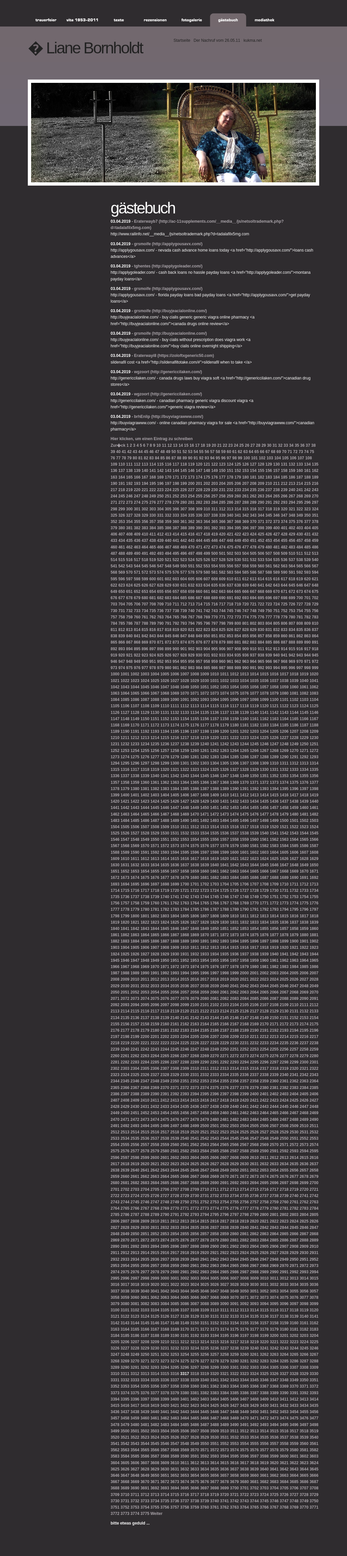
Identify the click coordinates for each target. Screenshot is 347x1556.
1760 (154, 903)
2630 (244, 1164)
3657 (224, 1475)
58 (218, 451)
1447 (174, 807)
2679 (314, 1176)
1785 (194, 909)
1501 (294, 820)
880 (230, 642)
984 (199, 667)
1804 (174, 916)
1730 (274, 890)
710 (168, 604)
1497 (254, 820)
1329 (254, 769)
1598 (214, 852)
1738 (144, 896)
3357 (164, 1386)
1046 (154, 687)
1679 (184, 877)
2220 (134, 1043)
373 (276, 521)
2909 (304, 1246)
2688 (194, 1183)
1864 (144, 935)
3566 (154, 1450)
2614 (294, 1157)
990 (245, 667)
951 (152, 661)
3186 (134, 1335)
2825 (304, 1221)
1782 (164, 909)
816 (152, 629)
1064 (125, 693)
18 (203, 445)
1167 (314, 719)
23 (230, 445)
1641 (224, 865)
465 (152, 547)
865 (114, 642)
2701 (115, 1189)
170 (168, 477)
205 (230, 483)
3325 (264, 1373)
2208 (224, 1036)
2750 (184, 1202)
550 (183, 566)
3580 (294, 1450)
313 (230, 509)
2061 (224, 992)
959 (214, 661)
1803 (164, 916)
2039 (214, 986)
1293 (314, 757)
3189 (164, 1335)
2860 (234, 1234)
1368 (224, 782)
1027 (174, 680)
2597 (125, 1157)
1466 (154, 814)
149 (214, 470)
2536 (144, 1138)
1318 (144, 769)
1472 (214, 814)
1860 (314, 928)
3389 (274, 1393)
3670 (144, 1481)
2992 (294, 1272)
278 (168, 502)
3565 (144, 1450)
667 (253, 591)
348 (292, 515)
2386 (115, 1094)
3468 (224, 1418)
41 (124, 451)
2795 (214, 1214)
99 (240, 458)
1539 (254, 833)
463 (137, 547)
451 (253, 540)
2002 (264, 973)
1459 (294, 807)
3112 (234, 1310)
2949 (284, 1259)
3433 (294, 1405)
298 (114, 509)
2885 (274, 1240)
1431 (224, 801)
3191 (184, 1335)
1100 (274, 699)
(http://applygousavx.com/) (177, 244)
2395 (204, 1094)
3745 (264, 1501)
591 (292, 572)
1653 (134, 871)
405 (315, 528)
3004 (204, 1278)
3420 (164, 1405)
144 (176, 470)
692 (237, 598)
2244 (164, 1049)
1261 (204, 750)
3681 (254, 1481)
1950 (164, 960)
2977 (144, 1272)
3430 (264, 1405)
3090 (224, 1303)
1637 (184, 865)
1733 (304, 890)
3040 (144, 1291)
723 (269, 604)
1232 (125, 744)
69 (278, 451)
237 (269, 490)
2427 (314, 1100)
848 (191, 636)
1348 (234, 776)
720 (245, 604)
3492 (254, 1424)
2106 (254, 1005)
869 (145, 642)
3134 (244, 1316)
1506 (134, 827)
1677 (164, 877)
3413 (304, 1399)
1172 (154, 725)
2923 (234, 1252)
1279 (174, 757)
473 (214, 547)
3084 (164, 1303)
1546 (115, 839)
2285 (154, 1062)
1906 (144, 947)
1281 (194, 757)
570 (129, 572)
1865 (154, 935)
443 (191, 540)
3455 (304, 1412)
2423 (274, 1100)
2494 (144, 1126)
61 (234, 451)
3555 (254, 1443)
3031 (264, 1284)
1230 (314, 737)
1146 (314, 712)
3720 (224, 1494)
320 (284, 509)
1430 (214, 801)
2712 (224, 1189)
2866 (294, 1234)
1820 (125, 922)
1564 (294, 839)
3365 (244, 1386)
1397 (304, 788)
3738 (194, 1501)
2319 (284, 1068)
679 (137, 598)
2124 (224, 1011)
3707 (304, 1488)
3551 (214, 1443)
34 (291, 445)
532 (253, 559)
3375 (134, 1393)
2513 (125, 1132)
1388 (214, 788)
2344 (115, 1081)
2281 (115, 1062)
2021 (244, 979)
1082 (304, 693)
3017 (125, 1284)
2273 (244, 1056)
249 (152, 496)
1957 (234, 960)
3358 (174, 1386)
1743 (194, 896)
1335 (314, 769)
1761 (164, 903)
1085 (125, 699)
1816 (294, 916)
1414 (264, 795)
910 (253, 649)
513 (315, 553)
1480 (294, 814)
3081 (134, 1303)
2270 (214, 1056)
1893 (224, 941)
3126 (164, 1316)
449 (237, 540)
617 (284, 579)
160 (299, 470)
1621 (234, 858)
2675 (274, 1176)
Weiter (156, 1513)
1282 (204, 757)
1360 (144, 782)
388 (183, 528)
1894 (234, 941)
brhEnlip (142, 416)
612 (245, 579)
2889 (314, 1240)
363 (199, 521)
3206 (125, 1342)
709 (160, 604)
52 (184, 451)
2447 (304, 1106)
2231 (244, 1043)
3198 (254, 1335)
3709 (115, 1494)
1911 (194, 947)
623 (121, 585)
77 (118, 458)
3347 (274, 1380)
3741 (224, 1501)
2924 (244, 1252)
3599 (274, 1456)
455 (284, 540)
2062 (234, 992)
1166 (304, 719)
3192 (194, 1335)
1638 (194, 865)
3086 (184, 1303)
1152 (164, 719)
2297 (274, 1062)
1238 (184, 744)
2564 (214, 1144)
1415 (274, 795)
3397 (144, 1399)
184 (276, 477)
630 (176, 585)
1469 (184, 814)
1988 (125, 973)
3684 (284, 1481)
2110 (294, 1005)
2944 (234, 1259)
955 (183, 661)
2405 (304, 1094)
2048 (304, 986)
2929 (294, 1252)
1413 (254, 795)
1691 (304, 877)
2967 (254, 1265)
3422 (184, 1405)
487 (114, 553)
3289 (115, 1367)
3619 (264, 1463)
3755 (154, 1507)
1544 (304, 833)
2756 (244, 1202)
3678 (224, 1481)
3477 (314, 1418)
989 (237, 667)
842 (145, 636)
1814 (274, 916)
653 (145, 591)
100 (246, 458)
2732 (214, 1195)
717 (222, 604)
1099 (264, 699)
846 (176, 636)
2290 (204, 1062)
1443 (134, 807)
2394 (194, 1094)
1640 (214, 865)
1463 (125, 814)
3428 (244, 1405)
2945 (244, 1259)
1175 (184, 725)
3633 (194, 1469)
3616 (234, 1463)
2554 (115, 1144)
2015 (184, 979)
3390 (284, 1393)
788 (145, 623)
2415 (194, 1100)
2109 (284, 1005)
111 (129, 464)
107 (301, 458)
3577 (264, 1450)
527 (214, 559)
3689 (125, 1488)
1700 (184, 884)
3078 (314, 1297)
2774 (214, 1208)
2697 (284, 1183)
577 (183, 572)
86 (168, 458)
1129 (144, 712)
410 (145, 534)
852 (222, 636)
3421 (174, 1405)
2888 (304, 1240)
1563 (284, 839)
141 (152, 470)
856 (253, 636)
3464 (184, 1418)
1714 (115, 890)
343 (253, 515)
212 (284, 483)
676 (114, 598)
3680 (244, 1481)
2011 (144, 979)
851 (214, 636)
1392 (254, 788)
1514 (214, 827)
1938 (254, 954)
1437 (284, 801)
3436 (115, 1412)
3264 (284, 1354)
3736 (174, 1501)
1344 (194, 776)
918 (315, 649)
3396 (134, 1399)
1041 (314, 680)
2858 (214, 1234)
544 (137, 566)
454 (276, 540)
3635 (214, 1469)
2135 (125, 1017)
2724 (134, 1195)
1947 (134, 960)
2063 (244, 992)
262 (253, 496)
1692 (314, 877)
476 (237, 547)
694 (253, 598)
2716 (264, 1189)
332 (168, 515)
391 (207, 528)
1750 (264, 896)
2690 (214, 1183)
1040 (304, 680)
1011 (224, 674)
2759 (274, 1202)
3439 (144, 1412)
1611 (134, 858)
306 (176, 509)
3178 (264, 1329)
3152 (214, 1323)
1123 (294, 706)
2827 (115, 1227)
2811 (164, 1221)
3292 (144, 1367)
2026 (294, 979)
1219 (204, 737)
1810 (234, 916)
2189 (244, 1030)
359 (168, 521)
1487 (154, 820)
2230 (234, 1043)
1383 (164, 788)
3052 (264, 1291)
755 (307, 610)
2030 (125, 986)
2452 (144, 1113)
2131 (294, 1011)
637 (230, 585)
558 (245, 566)
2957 (154, 1265)
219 (129, 490)
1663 (234, 871)
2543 (214, 1138)
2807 (125, 1221)
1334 (304, 769)
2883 (254, 1240)
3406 (234, 1399)
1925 (125, 954)
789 (152, 623)
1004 (154, 674)
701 (307, 598)
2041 (234, 986)
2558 (154, 1144)
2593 (294, 1151)
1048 (174, 687)
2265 (164, 1056)
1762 (174, 903)
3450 (254, 1412)
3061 (144, 1297)
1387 (204, 788)
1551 (164, 839)
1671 (314, 871)
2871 (134, 1240)
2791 (174, 1214)
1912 (204, 947)
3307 (294, 1367)
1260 (194, 750)
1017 (284, 674)
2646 (194, 1170)
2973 (314, 1265)
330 (152, 515)
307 (183, 509)
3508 (204, 1431)
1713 (314, 884)
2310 (194, 1068)
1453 (234, 807)
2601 (164, 1157)
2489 (304, 1119)
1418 (304, 795)
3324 (254, 1373)
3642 (284, 1469)
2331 (194, 1074)
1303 (204, 763)
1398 (314, 788)
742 (207, 610)
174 (199, 477)
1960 (264, 960)
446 (214, 540)
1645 (264, 865)
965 (261, 661)
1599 (224, 852)
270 (315, 496)
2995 (115, 1278)
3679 (234, 1481)
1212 (134, 737)
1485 (134, 820)
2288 (184, 1062)
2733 (224, 1195)
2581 (174, 1151)
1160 (244, 719)
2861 (244, 1234)
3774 (134, 1513)
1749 (254, 896)
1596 (194, 852)
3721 (234, 1494)
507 (269, 553)
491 (145, 553)
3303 (254, 1367)
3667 (115, 1481)
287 (237, 502)
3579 (284, 1450)
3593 (214, 1456)
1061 (304, 687)
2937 (164, 1259)
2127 (254, 1011)
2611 (264, 1157)
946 (114, 661)
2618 (125, 1164)
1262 (214, 750)
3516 (284, 1431)
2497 (174, 1126)
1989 (134, 973)
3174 (224, 1329)
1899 (284, 941)
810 (315, 623)
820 (183, 629)
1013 (244, 674)
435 (129, 540)
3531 (224, 1437)
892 (114, 649)
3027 (224, 1284)
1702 (204, 884)
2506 (264, 1126)
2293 (234, 1062)
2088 (284, 998)
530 (237, 559)
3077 (304, 1297)
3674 (184, 1481)
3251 (154, 1354)
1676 (154, 877)
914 (284, 649)
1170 (134, 725)
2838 (224, 1227)
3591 (194, 1456)
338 (214, 515)
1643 (244, 865)
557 (237, 566)
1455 (254, 807)
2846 (304, 1227)
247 (137, 496)
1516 (234, 827)
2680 (115, 1183)
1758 (134, 903)
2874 (164, 1240)
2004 (284, 973)
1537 (234, 833)
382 (137, 528)
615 (269, 579)
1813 (264, 916)
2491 (115, 1126)
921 (129, 655)
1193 (154, 731)
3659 (244, 1475)
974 (121, 667)
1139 (244, 712)
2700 (314, 1183)
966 (269, 661)
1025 (154, 680)
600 (152, 579)
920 (121, 655)
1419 (314, 795)
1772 (274, 903)
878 (214, 642)
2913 (134, 1252)
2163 (194, 1024)
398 (261, 528)
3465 (194, 1418)
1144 (294, 712)
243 (315, 490)
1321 (174, 769)
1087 (144, 699)
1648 (294, 865)
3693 (164, 1488)
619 (299, 579)
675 (315, 591)
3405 (224, 1399)
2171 (274, 1024)
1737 (134, 896)
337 (207, 515)
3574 (234, 1450)
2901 (224, 1246)
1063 (115, 693)
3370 (294, 1386)
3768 (284, 1507)
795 (199, 623)
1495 (234, 820)
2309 (184, 1068)
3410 (274, 1399)
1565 (304, 839)
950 (145, 661)
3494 (274, 1424)
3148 (174, 1323)
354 (129, 521)
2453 (154, 1113)
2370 (164, 1087)
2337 (254, 1074)
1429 (204, 801)
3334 (144, 1380)
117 (176, 464)
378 (315, 521)
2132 (304, 1011)
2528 (274, 1132)
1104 (314, 699)
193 (137, 483)
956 (191, 661)
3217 (234, 1342)
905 (214, 649)
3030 (254, 1284)
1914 (224, 947)
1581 (254, 845)
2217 (314, 1036)
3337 (174, 1380)
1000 (115, 674)
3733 (144, 1501)
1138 (234, 712)
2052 (134, 992)
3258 (224, 1354)
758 (121, 617)
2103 (224, 1005)
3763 (234, 1507)
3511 (234, 1431)
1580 (244, 845)
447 (222, 540)
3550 (204, 1443)
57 (212, 451)
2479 (204, 1119)
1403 (154, 795)
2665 (174, 1176)
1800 (134, 916)
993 (269, 667)
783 (315, 617)
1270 (294, 750)
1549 (144, 839)
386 (168, 528)
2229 (224, 1043)
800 (237, 623)
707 (145, 604)
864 (315, 636)
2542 (204, 1138)
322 (299, 509)
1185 (284, 725)
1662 (224, 871)
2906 (274, 1246)
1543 (294, 833)
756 (315, 610)
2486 (274, 1119)
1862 (125, 935)
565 (299, 566)
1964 (304, 960)
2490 (314, 1119)
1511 (184, 827)
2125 (234, 1011)
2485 (264, 1119)
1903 (115, 947)
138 (129, 470)
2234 (274, 1043)
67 (268, 451)
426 (269, 534)
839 (121, 636)
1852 (234, 928)
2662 (144, 1176)
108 (308, 458)
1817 (304, 916)
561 (269, 566)
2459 (214, 1113)
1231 (115, 744)
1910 (184, 947)
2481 (224, 1119)
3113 (244, 1310)
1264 (234, 750)
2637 (314, 1164)
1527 (134, 833)
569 (121, 572)
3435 (314, 1405)
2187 (224, 1030)
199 (183, 483)
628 (160, 585)
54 (196, 451)
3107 (184, 1310)
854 (237, 636)
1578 (224, 845)
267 (292, 496)
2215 (294, 1036)
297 (315, 502)
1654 (144, 871)
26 (247, 445)
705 (129, 604)
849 (199, 636)
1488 (164, 820)
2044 (264, 986)
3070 (234, 1297)
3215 (214, 1342)
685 (183, 598)
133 (299, 464)
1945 (115, 960)
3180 (284, 1329)
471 (199, 547)
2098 (174, 1005)
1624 (264, 858)
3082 (144, 1303)
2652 (254, 1170)
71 (290, 451)
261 (245, 496)
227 (191, 490)
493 (160, 553)
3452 (274, 1412)
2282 (125, 1062)
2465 (274, 1113)
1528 (144, 833)
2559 (164, 1144)
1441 (115, 807)
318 (269, 509)
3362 (214, 1386)
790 (160, 623)
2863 (264, 1234)
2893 (144, 1246)
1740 (164, 896)
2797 (234, 1214)
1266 (254, 750)
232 (230, 490)
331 (160, 515)
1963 (294, 960)
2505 (254, 1126)
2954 (125, 1265)
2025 (284, 979)
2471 (125, 1119)
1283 (214, 757)
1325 (214, 769)
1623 (254, 858)
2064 (254, 992)
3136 (264, 1316)
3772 (115, 1513)
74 (306, 451)
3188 (154, 1335)
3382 (204, 1393)
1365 (194, 782)
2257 (294, 1049)
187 (299, 477)
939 (269, 655)
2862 (254, 1234)
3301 (234, 1367)
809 (307, 623)
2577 (134, 1151)
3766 (264, 1507)
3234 (194, 1348)
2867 (304, 1234)
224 (168, 490)
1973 (184, 966)
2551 (294, 1138)
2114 (125, 1011)
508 (276, 553)
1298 (154, 763)
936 (245, 655)
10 (158, 445)
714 (199, 604)
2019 (224, 979)
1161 (254, 719)
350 (307, 515)
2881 (234, 1240)
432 (315, 534)
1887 (164, 941)
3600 (284, 1456)
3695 (184, 1488)
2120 (184, 1011)
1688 (274, 877)
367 (230, 521)
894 (129, 649)
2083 (234, 998)
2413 (174, 1100)
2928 (284, 1252)
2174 (304, 1024)
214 (299, 483)
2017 (204, 979)
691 (230, 598)
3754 (144, 1507)
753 (292, 610)
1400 (125, 795)
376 (299, 521)
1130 (154, 712)
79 (129, 458)
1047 (164, 687)
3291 (134, 1367)
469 (183, 547)
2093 (125, 1005)
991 (253, 667)
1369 (234, 782)
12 (170, 445)
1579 (234, 845)
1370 (244, 782)
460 (114, 547)
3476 (304, 1418)
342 (245, 515)
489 (129, 553)
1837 (294, 922)
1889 (184, 941)
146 (191, 470)
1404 (164, 795)
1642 (234, 865)
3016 (115, 1284)
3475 (294, 1418)
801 (245, 623)
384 (152, 528)
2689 (204, 1183)
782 (307, 617)
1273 (115, 757)
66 (262, 451)
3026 (214, 1284)
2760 (284, 1202)
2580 (164, 1151)
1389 (224, 788)
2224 (174, 1043)
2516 (154, 1132)
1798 (115, 916)
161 (307, 470)
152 (237, 470)
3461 (154, 1418)
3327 (284, 1373)
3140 (304, 1316)
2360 (274, 1081)
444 (199, 540)
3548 (184, 1443)
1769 (244, 903)
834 (292, 629)
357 (152, 521)
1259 (184, 750)
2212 (264, 1036)
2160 (164, 1024)
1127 (125, 712)
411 (152, 534)
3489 (224, 1424)
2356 (234, 1081)
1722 (194, 890)
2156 (125, 1024)
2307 (164, 1068)
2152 (294, 1017)
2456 (184, 1113)
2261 (125, 1056)
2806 (115, 1221)
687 (199, 598)
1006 (174, 674)
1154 (184, 719)
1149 (134, 719)
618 (292, 579)
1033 (234, 680)
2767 (144, 1208)
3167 (154, 1329)
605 (191, 579)
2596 (115, 1157)
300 (129, 509)
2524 (234, 1132)
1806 (194, 916)
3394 (115, 1399)
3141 (314, 1316)
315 (245, 509)
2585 (214, 1151)
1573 (174, 845)
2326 (144, 1074)
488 (121, 553)
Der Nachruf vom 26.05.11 (217, 40)
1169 (125, 725)
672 (292, 591)
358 (160, 521)
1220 (214, 737)
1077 (254, 693)
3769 (294, 1507)
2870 (125, 1240)
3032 (274, 1284)
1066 (144, 693)
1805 (184, 916)
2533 (115, 1138)
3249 (134, 1354)
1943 (304, 954)
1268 (274, 750)
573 (152, 572)
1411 (234, 795)
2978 (154, 1272)
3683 (274, 1481)
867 (129, 642)
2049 (314, 986)
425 (261, 534)
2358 (254, 1081)
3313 (144, 1373)
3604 (115, 1463)
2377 (234, 1087)
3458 (125, 1418)
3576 (254, 1450)
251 (168, 496)
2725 (144, 1195)
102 (262, 458)
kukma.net (252, 40)
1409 (214, 795)
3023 (184, 1284)
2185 (204, 1030)
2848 (115, 1234)
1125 (314, 706)
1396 (294, 788)
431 (307, 534)
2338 (264, 1074)
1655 (154, 871)
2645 (184, 1170)
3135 (254, 1316)
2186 (214, 1030)
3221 (274, 1342)
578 (191, 572)
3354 (134, 1386)
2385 (314, 1087)
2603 (184, 1157)
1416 (284, 795)
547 (160, 566)
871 (160, 642)
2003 (274, 973)
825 (222, 629)
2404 (294, 1094)
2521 (204, 1132)
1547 (125, 839)
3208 (144, 1342)
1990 (144, 973)
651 (129, 591)
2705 (154, 1189)
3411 (284, 1399)
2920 (204, 1252)
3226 (115, 1348)
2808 (134, 1221)
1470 (194, 814)
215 (307, 483)
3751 (115, 1507)
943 (299, 655)
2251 (234, 1049)
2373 (194, 1087)
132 (292, 464)
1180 (234, 725)
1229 (304, 737)
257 (214, 496)
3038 (125, 1291)
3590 (184, 1456)
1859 (304, 928)
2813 (184, 1221)
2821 (264, 1221)
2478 (194, 1119)
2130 (284, 1011)
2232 (254, 1043)
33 (285, 445)
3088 (204, 1303)
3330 (314, 1373)
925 (160, 655)
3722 (244, 1494)
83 (151, 458)
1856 (274, 928)
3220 (264, 1342)
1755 (314, 896)
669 (269, 591)
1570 (144, 845)
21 (219, 445)
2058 (194, 992)
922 (137, 655)
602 (168, 579)
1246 (264, 744)
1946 (125, 960)
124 (230, 464)
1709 (274, 884)
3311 (125, 1373)
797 (214, 623)
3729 (314, 1494)
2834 (184, 1227)
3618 (254, 1463)
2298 (284, 1062)
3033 (284, 1284)
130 (276, 464)
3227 (125, 1348)
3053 (274, 1291)
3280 (234, 1361)
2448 (314, 1106)
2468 (304, 1113)
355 (137, 521)
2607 (224, 1157)
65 (256, 451)
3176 (244, 1329)
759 (129, 617)
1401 (134, 795)
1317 (134, 769)
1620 (224, 858)
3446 (214, 1412)
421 (230, 534)
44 (140, 451)
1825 (174, 922)
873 (176, 642)
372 (269, 521)
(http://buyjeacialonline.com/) (179, 311)
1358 (125, 782)
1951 (174, 960)
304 (160, 509)
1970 (154, 966)
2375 (214, 1087)
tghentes (142, 266)
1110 (164, 706)
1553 (184, 839)
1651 (115, 871)
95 (218, 458)
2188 (234, 1030)
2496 (164, 1126)
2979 (164, 1272)
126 (245, 464)
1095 (224, 699)
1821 (134, 922)
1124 (304, 706)
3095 (274, 1303)
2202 (164, 1036)
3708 (314, 1488)
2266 (174, 1056)
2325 (134, 1074)
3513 (254, 1431)
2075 (154, 998)
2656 (294, 1170)
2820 (254, 1221)
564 (292, 566)
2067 (284, 992)
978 (152, 667)
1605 (284, 852)
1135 (204, 712)
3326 (274, 1373)
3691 (144, 1488)
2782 (294, 1208)
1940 (274, 954)
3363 (224, 1386)
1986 (314, 966)
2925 (254, 1252)
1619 (214, 858)
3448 (234, 1412)
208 (253, 483)
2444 (274, 1106)
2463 (254, 1113)
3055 (294, 1291)
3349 (294, 1380)
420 (222, 534)
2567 (244, 1144)
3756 (164, 1507)
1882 (115, 941)
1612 (144, 858)
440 (168, 540)
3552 (224, 1443)
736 (160, 610)
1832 (244, 922)
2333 (214, 1074)
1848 (194, 928)
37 (308, 445)
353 (121, 521)
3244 (294, 1348)
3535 (264, 1437)
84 (157, 458)
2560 (174, 1144)
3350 (304, 1380)
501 (222, 553)
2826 (314, 1221)
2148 (254, 1017)
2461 (234, 1113)
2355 (224, 1081)
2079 (194, 998)
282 (199, 502)
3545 (154, 1443)
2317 (264, 1068)
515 (121, 559)
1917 (254, 947)
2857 (204, 1234)
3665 (304, 1475)
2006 (304, 973)
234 (245, 490)
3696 (194, 1488)
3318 (194, 1373)
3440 (154, 1412)
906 (222, 649)
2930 (304, 1252)
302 (145, 509)
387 (176, 528)
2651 (244, 1170)
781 (299, 617)
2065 (264, 992)
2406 (314, 1094)
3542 (125, 1443)
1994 (184, 973)
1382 (154, 788)
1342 (174, 776)
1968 (134, 966)
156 (269, 470)
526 (207, 559)
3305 (274, 1367)
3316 (174, 1373)
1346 (214, 776)
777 (269, 617)
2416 (204, 1100)
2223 (164, 1043)
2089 (294, 998)
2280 (314, 1056)
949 (137, 661)
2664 (164, 1176)
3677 (214, 1481)
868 (137, 642)
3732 (134, 1501)
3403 (204, 1399)
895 (137, 649)
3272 (154, 1361)
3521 (125, 1437)
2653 (264, 1170)
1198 (204, 731)
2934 (134, 1259)
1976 (214, 966)
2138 (154, 1017)
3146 (154, 1323)
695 (261, 598)
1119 (254, 706)
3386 (244, 1393)
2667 (194, 1176)
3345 (254, 1380)
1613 (154, 858)
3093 (254, 1303)
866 (121, 642)
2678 (304, 1176)
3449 (244, 1412)
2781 (284, 1208)
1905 (134, 947)
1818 (314, 916)
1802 (154, 916)
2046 (284, 986)
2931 (314, 1252)
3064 (174, 1297)
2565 (224, 1144)
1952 (184, 960)
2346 (134, 1081)
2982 (194, 1272)
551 (191, 566)
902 (191, 649)
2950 (294, 1259)
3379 (174, 1393)
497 (191, 553)
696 (269, 598)
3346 (264, 1380)
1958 (244, 960)
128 (261, 464)
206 (237, 483)
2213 (274, 1036)
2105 (244, 1005)
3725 (274, 1494)
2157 (134, 1024)
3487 (204, 1424)
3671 (154, 1481)
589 (276, 572)
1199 (214, 731)
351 (315, 515)
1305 (224, 763)
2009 (125, 979)
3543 (134, 1443)
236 (261, 490)
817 (160, 629)
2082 (224, 998)
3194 (214, 1335)
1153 (174, 719)
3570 (194, 1450)
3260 (244, 1354)
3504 (164, 1431)
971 (307, 661)
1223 (244, 737)
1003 (144, 674)
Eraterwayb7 (146, 221)
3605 (125, 1463)
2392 (174, 1094)
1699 (174, 884)
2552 (304, 1138)
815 (145, 629)
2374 (204, 1087)
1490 (184, 820)
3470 (244, 1418)
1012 (234, 674)
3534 (254, 1437)
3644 (304, 1469)
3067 (204, 1297)
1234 (144, 744)
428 (284, 534)
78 (124, 458)
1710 (284, 884)
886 (276, 642)
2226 (194, 1043)
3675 (194, 1481)
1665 (254, 871)
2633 (274, 1164)
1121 (274, 706)
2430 (134, 1106)
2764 (115, 1208)
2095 (144, 1005)
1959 (254, 960)
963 (245, 661)
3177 (254, 1329)
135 (315, 464)
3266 (304, 1354)
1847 (184, 928)
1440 (314, 801)
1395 (284, 788)
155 (261, 470)
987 (222, 667)
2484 (254, 1119)
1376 (304, 782)
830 (261, 629)
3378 (164, 1393)
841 (137, 636)
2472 (134, 1119)
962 (237, 661)
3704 (274, 1488)
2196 (314, 1030)
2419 (234, 1100)
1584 (284, 845)
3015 (314, 1278)
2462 (244, 1113)
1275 (134, 757)
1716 (134, 890)
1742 (184, 896)
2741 (304, 1195)
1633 (144, 865)
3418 (144, 1405)
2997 (134, 1278)
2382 (284, 1087)
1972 (174, 966)
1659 (194, 871)
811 (114, 629)
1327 (234, 769)
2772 (194, 1208)
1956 (224, 960)
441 (176, 540)
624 (129, 585)
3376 (144, 1393)
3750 (314, 1501)
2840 (244, 1227)
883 (253, 642)
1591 (144, 852)
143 (168, 470)
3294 (164, 1367)
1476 (254, 814)
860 (284, 636)
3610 (174, 1463)
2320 (294, 1068)
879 (222, 642)
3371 (304, 1386)
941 (284, 655)
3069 (224, 1297)
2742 (314, 1195)
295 (299, 502)
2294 (244, 1062)
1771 (264, 903)
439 (160, 540)
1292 (304, 757)
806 (284, 623)
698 (284, 598)
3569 (184, 1450)
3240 (254, 1348)
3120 (314, 1310)
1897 (264, 941)
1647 (284, 865)
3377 (154, 1393)
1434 (254, 801)
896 (145, 649)
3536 (274, 1437)
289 (253, 502)
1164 (284, 719)
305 (168, 509)
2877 (194, 1240)
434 (121, 540)
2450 (125, 1113)
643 (276, 585)
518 (145, 559)
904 (207, 649)
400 (276, 528)
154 (253, 470)
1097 (244, 699)
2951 (304, 1259)
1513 (204, 827)
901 (183, 649)
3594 (224, 1456)
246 (129, 496)
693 (245, 598)
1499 (274, 820)
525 (199, 559)
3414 (314, 1399)
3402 (194, 1399)
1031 (214, 680)
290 (261, 502)
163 (114, 477)
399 (269, 528)
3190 (174, 1335)
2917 (174, 1252)
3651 (164, 1475)
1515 (224, 827)
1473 (224, 814)
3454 (294, 1412)
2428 (115, 1106)
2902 (234, 1246)
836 (307, 629)
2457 (194, 1113)
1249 (294, 744)
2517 (164, 1132)
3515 (274, 1431)
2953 (115, 1265)
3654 (194, 1475)
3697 (204, 1488)
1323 (194, 769)
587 (261, 572)
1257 (164, 750)
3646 (115, 1475)
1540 (264, 833)
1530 (164, 833)
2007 (314, 973)
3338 (184, 1380)
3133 (234, 1316)
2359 (264, 1081)
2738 (274, 1195)
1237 (174, 744)
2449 (115, 1113)
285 (222, 502)
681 (152, 598)
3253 (174, 1354)
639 (245, 585)
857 (261, 636)
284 (214, 502)
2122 (204, 1011)
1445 (154, 807)
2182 (174, 1030)
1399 (115, 795)
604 (183, 579)
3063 (164, 1297)
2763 (314, 1202)
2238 (314, 1043)
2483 (244, 1119)
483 (292, 547)
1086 (134, 699)
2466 (284, 1113)
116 (168, 464)
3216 (224, 1342)
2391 (164, 1094)
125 (237, 464)
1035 (254, 680)
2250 (224, 1049)
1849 (204, 928)
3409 (264, 1399)
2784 (314, 1208)
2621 (154, 1164)
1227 (284, 737)
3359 (184, 1386)
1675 (144, 877)
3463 (174, 1418)
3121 (115, 1316)
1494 (224, 820)
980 (168, 667)
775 (253, 617)
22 (225, 445)
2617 (115, 1164)
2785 (115, 1214)
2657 (304, 1170)
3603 (314, 1456)
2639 (125, 1170)
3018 (134, 1284)
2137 (144, 1017)
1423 (144, 801)
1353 (284, 776)
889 (299, 642)
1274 (125, 757)
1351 (264, 776)
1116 (224, 706)
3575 (244, 1450)
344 (261, 515)
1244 (244, 744)
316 (253, 509)
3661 (264, 1475)
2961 (194, 1265)
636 (222, 585)
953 (168, 661)
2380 (264, 1087)
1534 (204, 833)
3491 (244, 1424)
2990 (274, 1272)
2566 (234, 1144)
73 (301, 451)
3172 (204, 1329)
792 (176, 623)
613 (253, 579)
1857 (284, 928)
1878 (284, 935)
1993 (174, 973)
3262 (264, 1354)
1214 (154, 737)
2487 (284, 1119)
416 (191, 534)
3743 (244, 1501)
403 (299, 528)
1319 (154, 769)
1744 (204, 896)
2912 (125, 1252)
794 (191, 623)
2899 (204, 1246)
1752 (284, 896)
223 (160, 490)
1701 (194, 884)
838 (114, 636)
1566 (314, 839)
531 (245, 559)
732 (129, 610)
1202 (244, 731)
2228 (214, 1043)
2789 (154, 1214)
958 (207, 661)
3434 (304, 1405)
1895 (244, 941)
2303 (125, 1068)
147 (199, 470)
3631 (174, 1469)
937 (253, 655)
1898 (274, 941)
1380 (134, 788)
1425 (164, 801)
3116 (274, 1310)
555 (222, 566)
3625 (115, 1469)
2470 (115, 1119)
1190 (125, 731)
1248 (284, 744)
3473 (274, 1418)
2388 (134, 1094)
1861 (115, 935)
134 (307, 464)
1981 (264, 966)
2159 (154, 1024)
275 (145, 502)
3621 (284, 1463)
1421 (125, 801)
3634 (204, 1469)
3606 (134, 1463)
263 (261, 496)
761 (145, 617)
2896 (174, 1246)
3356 (154, 1386)
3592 (204, 1456)
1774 (294, 903)
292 (276, 502)
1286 (244, 757)
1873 (234, 935)
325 (114, 515)
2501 (214, 1126)
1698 (164, 884)
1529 (154, 833)
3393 (314, 1393)
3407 (244, 1399)
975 (129, 667)
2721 (314, 1189)
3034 (294, 1284)
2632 (264, 1164)
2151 (284, 1017)
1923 (314, 947)
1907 (154, 947)
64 (251, 451)
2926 (264, 1252)
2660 (125, 1176)
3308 (304, 1367)
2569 (264, 1144)
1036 (264, 680)
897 (152, 649)
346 (276, 515)
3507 (194, 1431)
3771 (314, 1507)
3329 (304, 1373)
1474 (234, 814)
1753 (294, 896)
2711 (214, 1189)
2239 (115, 1049)
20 (214, 445)
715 (207, 604)
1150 (144, 719)
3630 (164, 1469)
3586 (144, 1456)
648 (315, 585)
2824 (294, 1221)
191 (121, 483)
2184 (194, 1030)
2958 (164, 1265)
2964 (224, 1265)
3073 (264, 1297)
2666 (184, 1176)
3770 (304, 1507)
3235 (204, 1348)
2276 (274, 1056)
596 (121, 579)
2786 (125, 1214)
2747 (154, 1202)
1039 (294, 680)
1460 (304, 807)
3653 (184, 1475)
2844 (284, 1227)
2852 (154, 1234)
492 (152, 553)
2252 (244, 1049)
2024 (274, 979)
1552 (174, 839)
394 (230, 528)
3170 (184, 1329)
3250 (144, 1354)
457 (299, 540)
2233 (264, 1043)
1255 (144, 750)
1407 (194, 795)
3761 (214, 1507)
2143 (204, 1017)
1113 (194, 706)
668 (261, 591)
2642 (154, 1170)
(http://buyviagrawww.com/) (177, 416)
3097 (294, 1303)
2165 (214, 1024)
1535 (214, 833)
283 (207, 502)
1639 (204, 865)
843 (152, 636)
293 (284, 502)
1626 (284, 858)
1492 (204, 820)
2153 (304, 1017)
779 (284, 617)
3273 (164, 1361)
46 (151, 451)
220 (137, 490)
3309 (314, 1367)
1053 (224, 687)
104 (277, 458)
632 (191, 585)
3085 (174, 1303)
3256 (204, 1354)
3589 (174, 1456)
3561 (314, 1443)
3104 (154, 1310)
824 (214, 629)
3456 (314, 1412)
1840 (115, 928)
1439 (304, 801)
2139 (164, 1017)
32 (280, 445)
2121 (194, 1011)
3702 (254, 1488)
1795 (294, 909)
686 (191, 598)
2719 (294, 1189)
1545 (314, 833)
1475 (244, 814)
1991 (154, 973)
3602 (304, 1456)
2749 (174, 1202)
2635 (294, 1164)
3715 (174, 1494)
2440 (234, 1106)
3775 (144, 1513)
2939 (184, 1259)
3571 (204, 1450)
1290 (284, 757)
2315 (244, 1068)
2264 (154, 1056)
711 (176, 604)
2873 (154, 1240)
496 (183, 553)
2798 (244, 1214)
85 (162, 458)
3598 (264, 1456)
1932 (194, 954)
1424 (154, 801)
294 (292, 502)
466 (160, 547)
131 (284, 464)
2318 (274, 1068)
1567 (115, 845)
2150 (274, 1017)
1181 (244, 725)
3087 (194, 1303)
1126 (115, 712)
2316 (254, 1068)
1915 (234, 947)
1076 (244, 693)
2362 (294, 1081)
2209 (234, 1036)
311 (214, 509)
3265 (294, 1354)
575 (168, 572)
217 (114, 490)
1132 (174, 712)
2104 (234, 1005)
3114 (254, 1310)
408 (129, 534)
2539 (174, 1138)
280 (183, 502)
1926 (134, 954)
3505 (174, 1431)
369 (245, 521)
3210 (164, 1342)
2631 (254, 1164)
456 (292, 540)
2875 (174, 1240)
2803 (294, 1214)
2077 (174, 998)
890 (307, 642)
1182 (254, 725)
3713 (154, 1494)
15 (186, 445)
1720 (174, 890)
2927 (274, 1252)
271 (114, 502)
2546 (244, 1138)
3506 (184, 1431)
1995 (194, 973)
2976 (134, 1272)
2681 (125, 1183)
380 (121, 528)
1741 (174, 896)
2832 (164, 1227)
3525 (164, 1437)
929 (191, 655)
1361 (154, 782)
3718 (204, 1494)
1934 (214, 954)
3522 (134, 1437)
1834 (264, 922)
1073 (214, 693)
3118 (294, 1310)
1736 (125, 896)
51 (179, 451)
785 (121, 623)
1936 (234, 954)
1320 (164, 769)
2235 (284, 1043)
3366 (254, 1386)
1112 (184, 706)
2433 (164, 1106)
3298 (204, 1367)
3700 (234, 1488)
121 (207, 464)
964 (253, 661)
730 (114, 610)
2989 (264, 1272)
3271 (144, 1361)
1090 (174, 699)
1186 (294, 725)
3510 (224, 1431)
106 (293, 458)
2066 (274, 992)
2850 (134, 1234)
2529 (284, 1132)
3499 (115, 1431)
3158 (274, 1323)
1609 (115, 858)
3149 (184, 1323)
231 (222, 490)
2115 (134, 1011)
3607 (144, 1463)
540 (315, 559)
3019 (144, 1284)
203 (214, 483)
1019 (304, 674)
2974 (115, 1272)
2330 (184, 1074)
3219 (254, 1342)
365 (214, 521)
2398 (234, 1094)
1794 (284, 909)
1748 (244, 896)
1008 (194, 674)
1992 (164, 973)
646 (299, 585)
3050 (244, 1291)
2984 (214, 1272)
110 (121, 464)
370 (253, 521)
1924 (115, 954)
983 (191, 667)
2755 (234, 1202)
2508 (284, 1126)
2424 (284, 1100)
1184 (274, 725)
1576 (204, 845)
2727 (164, 1195)
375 (292, 521)
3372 (314, 1386)
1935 (224, 954)
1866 (164, 935)
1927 (144, 954)
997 (299, 667)
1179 (224, 725)
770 (214, 617)
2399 (244, 1094)
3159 (284, 1323)
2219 (125, 1043)
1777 (115, 909)
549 (176, 566)
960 (222, 661)
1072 (204, 693)
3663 (284, 1475)
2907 (284, 1246)
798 (222, 623)
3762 (224, 1507)
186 (292, 477)
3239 (244, 1348)
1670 (304, 871)
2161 (174, 1024)
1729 (264, 890)
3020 (154, 1284)
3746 (274, 1501)
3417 (134, 1405)
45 (146, 451)
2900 (214, 1246)
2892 (134, 1246)
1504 (115, 827)
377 (307, 521)
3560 (304, 1443)
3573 (224, 1450)
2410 (144, 1100)
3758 (184, 1507)
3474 (284, 1418)
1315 (115, 769)
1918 (264, 947)
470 (191, 547)
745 (230, 610)
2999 (154, 1278)
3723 (254, 1494)
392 (214, 528)
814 (137, 629)
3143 (125, 1323)
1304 (214, 763)
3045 (194, 1291)
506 (261, 553)
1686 (254, 877)
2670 (224, 1176)
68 (273, 451)
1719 (164, 890)
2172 (284, 1024)
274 (137, 502)
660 (199, 591)
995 (284, 667)
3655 (204, 1475)
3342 (224, 1380)
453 (269, 540)
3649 (144, 1475)
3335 (154, 1380)
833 (284, 629)
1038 (284, 680)
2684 (154, 1183)
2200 (144, 1036)
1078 (264, 693)
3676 (204, 1481)
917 (307, 649)
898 (160, 649)
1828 (204, 922)
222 (152, 490)
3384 (224, 1393)
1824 (164, 922)
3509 (214, 1431)
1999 (234, 973)
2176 (115, 1030)
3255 (194, 1354)
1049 (184, 687)
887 (284, 642)
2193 (284, 1030)
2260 (115, 1056)
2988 (254, 1272)
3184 (115, 1335)
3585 (134, 1456)
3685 (294, 1481)
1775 (304, 903)
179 (237, 477)
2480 (214, 1119)
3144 (134, 1323)
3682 (264, 1481)
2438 (214, 1106)
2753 (214, 1202)
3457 (115, 1418)
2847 (314, 1227)
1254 (134, 750)
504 (245, 553)
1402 (144, 795)
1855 (264, 928)
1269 (284, 750)
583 (230, 572)
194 (145, 483)
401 (284, 528)
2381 (274, 1087)
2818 (234, 1221)
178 (230, 477)
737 (168, 610)
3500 (125, 1431)
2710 (204, 1189)
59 (223, 451)
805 (276, 623)
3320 (214, 1373)
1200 (224, 731)
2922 (224, 1252)
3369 (284, 1386)
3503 (154, 1431)
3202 (294, 1335)
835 (299, 629)
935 (237, 655)
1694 (125, 884)
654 (152, 591)
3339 (194, 1380)
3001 (174, 1278)
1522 (294, 827)
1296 (134, 763)
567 (315, 566)
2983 (204, 1272)
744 (222, 610)
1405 (174, 795)
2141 (184, 1017)
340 (230, 515)
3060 (134, 1297)
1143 (284, 712)
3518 (304, 1431)
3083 (154, 1303)
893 (121, 649)
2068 (294, 992)
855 (245, 636)
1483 (115, 820)
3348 (284, 1380)
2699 (304, 1183)
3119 (304, 1310)
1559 (244, 839)
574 (160, 572)
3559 (294, 1443)
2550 (284, 1138)
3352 (115, 1386)
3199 (264, 1335)
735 (152, 610)
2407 (115, 1100)
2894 (154, 1246)
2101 (204, 1005)
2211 (254, 1036)
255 (199, 496)
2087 (274, 998)
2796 (224, 1214)
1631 (125, 865)
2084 (244, 998)
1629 (314, 858)
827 (237, 629)
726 (292, 604)
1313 (304, 763)
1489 (174, 820)
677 (121, 598)
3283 (264, 1361)
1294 (115, 763)
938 (261, 655)
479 (261, 547)
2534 (125, 1138)
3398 (154, 1399)
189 (315, 477)
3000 (164, 1278)
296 (307, 502)
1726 (234, 890)
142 (160, 470)
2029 (115, 986)
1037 (274, 680)
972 (315, 661)
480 (269, 547)
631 (183, 585)
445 (207, 540)
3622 (294, 1463)
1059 (284, 687)
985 (207, 667)
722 (261, 604)
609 (222, 579)
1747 (234, 896)
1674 (134, 877)
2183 (184, 1030)
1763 (184, 903)
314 (237, 509)
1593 (164, 852)
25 (241, 445)
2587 (234, 1151)
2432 (154, 1106)
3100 (115, 1310)
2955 (134, 1265)
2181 (164, 1030)
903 (199, 649)
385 (160, 528)
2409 (134, 1100)
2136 (134, 1017)
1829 (214, 922)
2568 (254, 1144)
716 (214, 604)
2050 (115, 992)
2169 (254, 1024)
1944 (314, 954)
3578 (274, 1450)
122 (214, 464)
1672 (115, 877)
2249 (214, 1049)
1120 (264, 706)
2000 (244, 973)
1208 (304, 731)
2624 (184, 1164)
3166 (144, 1329)
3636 (224, 1469)
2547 (254, 1138)
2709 (194, 1189)
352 (114, 521)
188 (307, 477)
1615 (174, 858)
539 (307, 559)
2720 (304, 1189)
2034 (164, 986)
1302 (194, 763)
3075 (284, 1297)
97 (229, 458)
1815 (284, 916)
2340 (284, 1074)
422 (237, 534)
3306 (284, 1367)
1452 (224, 807)
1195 (174, 731)
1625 (274, 858)
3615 (224, 1463)
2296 (264, 1062)
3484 (174, 1424)
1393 (264, 788)
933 (222, 655)
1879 (294, 935)
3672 (164, 1481)
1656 (164, 871)
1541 (274, 833)
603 (176, 579)
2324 (125, 1074)
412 (160, 534)
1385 (184, 788)
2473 (144, 1119)
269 (307, 496)
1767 (224, 903)
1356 (314, 776)
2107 (264, 1005)
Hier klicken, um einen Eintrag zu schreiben (152, 438)
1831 (234, 922)
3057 (314, 1291)
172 (183, 477)
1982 (274, 966)
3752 (125, 1507)
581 (214, 572)
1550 (154, 839)
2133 (314, 1011)
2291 (214, 1062)
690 (222, 598)
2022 (254, 979)
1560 (254, 839)
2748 (164, 1202)
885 (269, 642)
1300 (174, 763)
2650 (234, 1170)
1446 (164, 807)
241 (299, 490)
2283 (134, 1062)
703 (114, 604)
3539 (304, 1437)
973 (114, 667)
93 (207, 458)
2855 (184, 1234)
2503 (234, 1126)
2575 (115, 1151)
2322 (314, 1068)
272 (121, 502)
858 (269, 636)
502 (230, 553)
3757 (174, 1507)
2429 (125, 1106)
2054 (154, 992)
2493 (134, 1126)
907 (230, 649)
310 (207, 509)
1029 (194, 680)
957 (199, 661)
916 (299, 649)
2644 (174, 1170)
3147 (164, 1323)
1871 (214, 935)
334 (183, 515)
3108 (194, 1310)
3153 (224, 1323)
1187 (304, 725)
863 (307, 636)
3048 (224, 1291)
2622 (164, 1164)
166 (137, 477)
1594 (174, 852)
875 (191, 642)
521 (168, 559)
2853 (164, 1234)
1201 (234, 731)
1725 (224, 890)
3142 (115, 1323)
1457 (274, 807)
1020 (314, 674)
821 (191, 629)
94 (212, 458)
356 (145, 521)
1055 (244, 687)
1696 (144, 884)
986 (214, 667)
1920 (284, 947)
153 (245, 470)
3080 (125, 1303)
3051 (254, 1291)
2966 (244, 1265)
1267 (264, 750)
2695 (264, 1183)
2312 (214, 1068)
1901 (304, 941)
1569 (134, 845)
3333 (134, 1380)
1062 (314, 687)
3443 (184, 1412)
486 (315, 547)
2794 (204, 1214)
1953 (194, 960)
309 (199, 509)
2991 (284, 1272)
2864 (274, 1234)
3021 (164, 1284)
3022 (174, 1284)
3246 (314, 1348)
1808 (214, 916)
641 (261, 585)
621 (315, 579)
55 (201, 451)
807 (292, 623)
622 (114, 585)
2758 (264, 1202)
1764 (194, 903)
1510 (174, 827)
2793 (194, 1214)
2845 (294, 1227)
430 (299, 534)
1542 (284, 833)
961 (230, 661)
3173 (214, 1329)
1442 (125, 807)
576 (176, 572)
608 (214, 579)
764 (168, 617)
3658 (234, 1475)
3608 (154, 1463)
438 (152, 540)
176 (214, 477)
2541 (194, 1138)
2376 (224, 1087)
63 (245, 451)
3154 (234, 1323)
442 (183, 540)
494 (168, 553)
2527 (264, 1132)
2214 (284, 1036)
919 (114, 655)
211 (276, 483)
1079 (274, 693)
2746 (144, 1202)
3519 (314, 1431)
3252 (164, 1354)
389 (191, 528)
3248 (125, 1354)
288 (245, 502)
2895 (164, 1246)
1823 (154, 922)
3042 (164, 1291)
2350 (174, 1081)
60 (229, 451)
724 (276, 604)
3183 (314, 1329)
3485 (184, 1424)
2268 (194, 1056)
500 (214, 553)
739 (183, 610)
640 (253, 585)
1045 (144, 687)
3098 (304, 1303)
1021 (115, 680)
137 (121, 470)
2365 (115, 1087)
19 (208, 445)
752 (284, 610)
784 (114, 623)
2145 (224, 1017)
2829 (134, 1227)
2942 (214, 1259)
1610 (125, 858)
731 (121, 610)
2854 (174, 1234)
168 (152, 477)
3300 (224, 1367)
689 (214, 598)
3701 (244, 1488)
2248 (204, 1049)
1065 (134, 693)
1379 (125, 788)
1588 (115, 852)
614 (261, 579)
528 (222, 559)
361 (183, 521)
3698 (214, 1488)
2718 (284, 1189)
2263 (144, 1056)
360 (176, 521)
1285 (234, 757)
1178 (214, 725)
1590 (134, 852)
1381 (144, 788)
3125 (154, 1316)
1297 (144, 763)
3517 (294, 1431)
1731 (284, 890)
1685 (244, 877)
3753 (134, 1507)
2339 (274, 1074)
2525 (244, 1132)
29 (264, 445)
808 (299, 623)
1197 (194, 731)
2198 (125, 1036)
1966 (115, 966)
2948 (274, 1259)
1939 (264, 954)
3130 (204, 1316)
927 (176, 655)
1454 (244, 807)
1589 (125, 852)
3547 (174, 1443)
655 (160, 591)
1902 (314, 941)
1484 (125, 820)
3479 (125, 1424)
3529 (204, 1437)
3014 (304, 1278)
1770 (254, 903)
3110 (214, 1310)
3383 (214, 1393)
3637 (234, 1469)
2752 (204, 1202)
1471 (204, 814)
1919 (274, 947)
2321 (304, 1068)
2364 (314, 1081)
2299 (294, 1062)
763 (160, 617)
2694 (254, 1183)
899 (168, 649)
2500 (204, 1126)
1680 (194, 877)
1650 (314, 865)
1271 (304, 750)
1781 (154, 909)
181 (253, 477)
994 (276, 667)
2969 (274, 1265)
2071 (115, 998)
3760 (204, 1507)
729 (315, 604)
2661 (134, 1176)
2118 (164, 1011)
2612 (274, 1157)
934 (230, 655)
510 (292, 553)
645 (292, 585)
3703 (264, 1488)
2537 (154, 1138)
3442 (174, 1412)
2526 (254, 1132)
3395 (125, 1399)
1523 (304, 827)
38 (313, 445)
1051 (204, 687)
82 (146, 458)
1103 (304, 699)
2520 (194, 1132)
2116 (144, 1011)
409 (137, 534)
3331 (115, 1380)
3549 (194, 1443)
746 (237, 610)
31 (275, 445)
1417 (294, 795)
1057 (264, 687)
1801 (144, 916)
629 (168, 585)
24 (236, 445)
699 (292, 598)
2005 (294, 973)
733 (137, 610)
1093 (204, 699)
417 (199, 534)
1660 (204, 871)
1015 (264, 674)
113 (145, 464)
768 (199, 617)
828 (245, 629)
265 (276, 496)
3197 (244, 1335)
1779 (134, 909)
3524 (154, 1437)
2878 (204, 1240)
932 (214, 655)
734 (145, 610)
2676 (284, 1176)
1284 (224, 757)
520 (160, 559)
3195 (224, 1335)
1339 (144, 776)
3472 (264, 1418)
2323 (115, 1074)
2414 (184, 1100)
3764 (244, 1507)
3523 (144, 1437)
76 (113, 458)
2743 (115, 1202)
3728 (304, 1494)
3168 (164, 1329)
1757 (125, 903)
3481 (144, 1424)
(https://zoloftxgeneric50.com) (185, 355)
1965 (314, 960)
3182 (304, 1329)
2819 (244, 1221)
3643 (294, 1469)
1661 (214, 871)
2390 (154, 1094)
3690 (134, 1488)
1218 (194, 737)
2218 (115, 1043)
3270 (134, 1361)
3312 (134, 1373)
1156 (204, 719)
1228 (294, 737)
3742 (234, 1501)
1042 (115, 687)
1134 (194, 712)
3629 (154, 1469)
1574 (184, 845)
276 (152, 502)
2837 (214, 1227)
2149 (264, 1017)
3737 (184, 1501)
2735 (244, 1195)
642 (269, 585)
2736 (254, 1195)
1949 (154, 960)
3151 (204, 1323)
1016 (274, 674)
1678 (174, 877)
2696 (274, 1183)
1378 (115, 788)
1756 (115, 903)
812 (121, 629)
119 (191, 464)
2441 (244, 1106)
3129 (194, 1316)
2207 (214, 1036)
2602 (174, 1157)
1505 (125, 827)
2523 (224, 1132)
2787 (134, 1214)
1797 (314, 909)
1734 (314, 890)
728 (307, 604)
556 (230, 566)
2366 (125, 1087)
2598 (134, 1157)
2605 (204, 1157)
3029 (244, 1284)
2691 (224, 1183)
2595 (314, 1151)
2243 (154, 1049)
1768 (234, 903)
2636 (304, 1164)
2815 (204, 1221)
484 (299, 547)
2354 (214, 1081)
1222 (234, 737)
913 (276, 649)
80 (135, 458)
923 (145, 655)
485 (307, 547)
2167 (234, 1024)
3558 (284, 1443)
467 (168, 547)
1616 (184, 858)
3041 (154, 1291)
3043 (174, 1291)
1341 (164, 776)
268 (299, 496)
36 (302, 445)
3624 (314, 1463)
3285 (284, 1361)
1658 (184, 871)
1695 (134, 884)
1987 (115, 973)
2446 (294, 1106)
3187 (144, 1335)
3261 (254, 1354)
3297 (194, 1367)
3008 (244, 1278)
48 (162, 451)
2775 (224, 1208)
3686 (304, 1481)
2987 (244, 1272)
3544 (144, 1443)
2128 (264, 1011)
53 (190, 451)
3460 (144, 1418)
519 (152, 559)
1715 (125, 890)
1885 (144, 941)
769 (207, 617)
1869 (194, 935)
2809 (144, 1221)
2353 (204, 1081)
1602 (254, 852)
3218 (244, 1342)
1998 (224, 973)
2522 (214, 1132)
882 (245, 642)
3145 (144, 1323)
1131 (164, 712)
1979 (244, 966)
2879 (214, 1240)
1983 (284, 966)
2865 (284, 1234)
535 (276, 559)
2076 (164, 998)
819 (176, 629)
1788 (224, 909)
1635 (164, 865)
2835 (194, 1227)
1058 (274, 687)
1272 (314, 750)
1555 (204, 839)
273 (129, 502)
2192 (274, 1030)
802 (253, 623)
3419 (154, 1405)
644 (284, 585)
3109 (204, 1310)
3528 (194, 1437)
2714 (244, 1189)
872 (168, 642)
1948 (144, 960)
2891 (125, 1246)
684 (176, 598)
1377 (314, 782)
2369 (154, 1087)
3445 (204, 1412)
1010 (214, 674)
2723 (125, 1195)
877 (207, 642)
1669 (294, 871)
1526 (125, 833)
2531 (304, 1132)
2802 (284, 1214)
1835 (274, 922)
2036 (184, 986)
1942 (294, 954)
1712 (304, 884)
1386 (194, 788)
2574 (314, 1144)
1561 (264, 839)
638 (237, 585)
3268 (115, 1361)
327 (129, 515)
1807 (204, 916)
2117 (154, 1011)
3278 (214, 1361)
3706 (294, 1488)
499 (207, 553)
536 (284, 559)
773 (237, 617)
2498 (184, 1126)
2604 (194, 1157)
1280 (184, 757)
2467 (294, 1113)
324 (315, 509)
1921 (294, 947)
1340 (154, 776)
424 (253, 534)
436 (137, 540)
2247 (194, 1049)
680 (145, 598)
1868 (184, 935)
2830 (144, 1227)
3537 (284, 1437)
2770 (174, 1208)
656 (168, 591)
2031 (134, 986)
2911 (115, 1252)
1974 (194, 966)
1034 (244, 680)
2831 (154, 1227)
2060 (214, 992)
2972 (304, 1265)
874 (183, 642)
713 (191, 604)
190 (114, 483)
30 (269, 445)
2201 (154, 1036)
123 (222, 464)
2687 (184, 1183)
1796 (304, 909)
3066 (194, 1297)
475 (230, 547)
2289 (194, 1062)
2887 (294, 1240)
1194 (164, 731)
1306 (234, 763)
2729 (184, 1195)
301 (137, 509)
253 (183, 496)
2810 (154, 1221)
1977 (224, 966)
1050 (194, 687)
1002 (134, 674)
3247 (115, 1354)
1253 (125, 750)
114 (152, 464)
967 (276, 661)
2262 (134, 1056)
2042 (244, 986)
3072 (254, 1297)
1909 (174, 947)
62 (240, 451)
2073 (134, 998)
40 (118, 451)
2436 (194, 1106)
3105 (164, 1310)
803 (261, 623)
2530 (294, 1132)
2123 (214, 1011)
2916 (164, 1252)
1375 (294, 782)
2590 (264, 1151)
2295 (254, 1062)
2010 (134, 979)
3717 (194, 1494)
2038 (204, 986)
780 (292, 617)
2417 (214, 1100)
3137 (274, 1316)
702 (315, 598)
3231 (164, 1348)
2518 (174, 1132)
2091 (314, 998)
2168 (244, 1024)
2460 (224, 1113)
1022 (125, 680)
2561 (184, 1144)
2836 (204, 1227)
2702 (125, 1189)
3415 (115, 1405)
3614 (214, 1463)
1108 (144, 706)
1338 (134, 776)
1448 (184, 807)
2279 (304, 1056)
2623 (174, 1164)
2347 (144, 1081)
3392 (304, 1393)
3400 (174, 1399)
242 (307, 490)
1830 (224, 922)
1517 (244, 827)
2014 (174, 979)
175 (207, 477)
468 (176, 547)
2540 (184, 1138)
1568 (125, 845)
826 (230, 629)
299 (121, 509)
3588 (164, 1456)
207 (245, 483)
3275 (184, 1361)
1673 (125, 877)
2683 (144, 1183)
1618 (204, 858)
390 (199, 528)
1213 (144, 737)
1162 (264, 719)
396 (245, 528)
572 (145, 572)
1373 (274, 782)
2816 (214, 1221)
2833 (174, 1227)
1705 (234, 884)
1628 (304, 858)
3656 (214, 1475)
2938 (174, 1259)
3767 (274, 1507)
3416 (125, 1405)
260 (237, 496)
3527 (184, 1437)
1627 (294, 858)
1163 (274, 719)
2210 (244, 1036)
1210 (115, 737)
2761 (294, 1202)
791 (168, 623)
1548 (134, 839)
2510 (304, 1126)
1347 (224, 776)
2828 (125, 1227)
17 (197, 445)
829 (253, 629)
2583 (194, 1151)
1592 (154, 852)
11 (164, 445)
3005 (214, 1278)
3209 (154, 1342)
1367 (214, 782)
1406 (184, 795)
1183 (264, 725)
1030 (204, 680)
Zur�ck (118, 445)
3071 (244, 1297)
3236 (214, 1348)
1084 (115, 699)
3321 (224, 1373)
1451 (214, 807)
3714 (164, 1494)
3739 (204, 1501)
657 (176, 591)
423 (245, 534)
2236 (294, 1043)
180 (245, 477)
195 (152, 483)
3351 (314, 1380)
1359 (134, 782)
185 (284, 477)
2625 (194, 1164)
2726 (154, 1195)
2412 (164, 1100)
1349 (244, 776)
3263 (274, 1354)
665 (237, 591)
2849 (125, 1234)
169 (160, 477)
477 (245, 547)
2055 (164, 992)
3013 (294, 1278)
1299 (164, 763)
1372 (264, 782)
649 (114, 591)
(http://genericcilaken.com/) (176, 372)
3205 (115, 1342)
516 (129, 559)
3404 (214, 1399)
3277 (204, 1361)
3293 (154, 1367)
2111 (304, 1005)
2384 (304, 1087)
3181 (294, 1329)
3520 (115, 1437)
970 (299, 661)
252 (176, 496)
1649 (304, 865)
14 (180, 445)
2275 (264, 1056)
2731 (204, 1195)
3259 (234, 1354)
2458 (204, 1113)
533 (261, 559)
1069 (174, 693)
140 (145, 470)
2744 (125, 1202)
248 (145, 496)
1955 (214, 960)
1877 (274, 935)
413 (168, 534)
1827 (194, 922)
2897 (184, 1246)
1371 (254, 782)
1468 (174, 814)
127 (253, 464)
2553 (314, 1138)
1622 (244, 858)
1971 (164, 966)
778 (276, 617)
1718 (154, 890)
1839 (314, 922)
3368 (274, 1386)
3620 (274, 1463)
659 (191, 591)
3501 (134, 1431)
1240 (204, 744)
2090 (304, 998)
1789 (234, 909)
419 (214, 534)
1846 (174, 928)
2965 (234, 1265)
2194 (294, 1030)
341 (237, 515)
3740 (214, 1501)
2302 (115, 1068)
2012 (154, 979)
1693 (115, 884)
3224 (304, 1342)
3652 (174, 1475)
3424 (204, 1405)
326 (121, 515)
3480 (134, 1424)
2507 (274, 1126)
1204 (264, 731)
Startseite (182, 40)
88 (179, 458)
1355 (304, 776)
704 (121, 604)
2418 (224, 1100)
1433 (244, 801)
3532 (234, 1437)
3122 (125, 1316)
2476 (174, 1119)
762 (152, 617)
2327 (154, 1074)
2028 (314, 979)
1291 (294, 757)
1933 (204, 954)
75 (312, 451)
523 (183, 559)
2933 (125, 1259)
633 (199, 585)
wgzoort (141, 372)
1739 (154, 896)
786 (129, 623)
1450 (204, 807)
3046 (204, 1291)
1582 (264, 845)
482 (284, 547)
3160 (294, 1323)
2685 (164, 1183)
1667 (274, 871)
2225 (184, 1043)
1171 (144, 725)
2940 (194, 1259)
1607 (304, 852)
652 (137, 591)
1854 (254, 928)
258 (222, 496)
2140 (174, 1017)
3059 (125, 1297)
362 (191, 521)
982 (183, 667)
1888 (174, 941)
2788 (144, 1214)
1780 (144, 909)
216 (315, 483)
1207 (294, 731)
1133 (184, 712)
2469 (314, 1113)
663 (222, 591)
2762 (304, 1202)
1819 (115, 922)
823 (207, 629)
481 (276, 547)
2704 (144, 1189)
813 (129, 629)
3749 (304, 1501)
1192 (144, 731)
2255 (274, 1049)
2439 (224, 1106)
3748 (294, 1501)
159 (292, 470)
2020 (234, 979)
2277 (284, 1056)
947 (121, 661)
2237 (304, 1043)
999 (315, 667)
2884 (264, 1240)
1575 (194, 845)
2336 (244, 1074)
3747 (284, 1501)
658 (183, 591)
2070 (314, 992)
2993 (304, 1272)
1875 (254, 935)
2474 (154, 1119)
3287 (304, 1361)
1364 (184, 782)
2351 (184, 1081)
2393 (184, 1094)
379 (114, 528)
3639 (254, 1469)
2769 (164, 1208)
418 (207, 534)
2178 (134, 1030)
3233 (184, 1348)
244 (114, 496)
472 (207, 547)
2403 (284, 1094)
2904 (254, 1246)
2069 (304, 992)
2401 (264, 1094)
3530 (214, 1437)
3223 (294, 1342)
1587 (314, 845)
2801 (274, 1214)
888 (292, 642)
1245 (254, 744)
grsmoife (142, 244)
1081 (294, 693)
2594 (304, 1151)
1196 (184, 731)
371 (261, 521)
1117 (234, 706)
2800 (264, 1214)
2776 (234, 1208)
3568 (174, 1450)
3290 (125, 1367)
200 (191, 483)
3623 (304, 1463)
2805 (314, 1214)
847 (183, 636)
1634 (154, 865)
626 (145, 585)
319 (276, 509)
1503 (314, 820)
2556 (134, 1144)
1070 (184, 693)
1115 (214, 706)
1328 (244, 769)
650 (121, 591)
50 (174, 451)
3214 (204, 1342)
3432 (284, 1405)
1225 (264, 737)
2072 (125, 998)
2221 (144, 1043)
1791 (254, 909)
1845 (164, 928)
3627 (134, 1469)
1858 (294, 928)
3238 (234, 1348)
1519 (264, 827)
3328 (294, 1373)
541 (114, 566)
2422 (264, 1100)
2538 (164, 1138)
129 (269, 464)
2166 (224, 1024)
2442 (254, 1106)
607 (207, 579)
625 (137, 585)
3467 (214, 1418)
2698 (294, 1183)
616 (276, 579)
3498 (314, 1424)
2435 (184, 1106)
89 (184, 458)
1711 (294, 884)
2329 (174, 1074)
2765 (125, 1208)
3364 (234, 1386)
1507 (144, 827)
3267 (314, 1354)
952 (160, 661)
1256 (154, 750)
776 (261, 617)
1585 (294, 845)
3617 (244, 1463)
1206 (284, 731)
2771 (184, 1208)
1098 (254, 699)
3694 (174, 1488)
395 (237, 528)
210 (269, 483)
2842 (264, 1227)
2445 (284, 1106)
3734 (154, 1501)
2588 (244, 1151)
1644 (254, 865)
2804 (304, 1214)
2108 (274, 1005)
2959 (174, 1265)
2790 (164, 1214)
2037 (194, 986)
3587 (154, 1456)
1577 (214, 845)
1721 (184, 890)
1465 (144, 814)
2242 (144, 1049)
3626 (125, 1469)
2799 (254, 1214)
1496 (244, 820)
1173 (164, 725)
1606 (294, 852)
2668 (204, 1176)
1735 (115, 896)
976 (137, 667)
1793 (274, 909)
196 (160, 483)
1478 (274, 814)
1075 (234, 693)
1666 (264, 871)
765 (176, 617)
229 (207, 490)
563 (284, 566)
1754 (304, 896)
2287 (174, 1062)
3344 (244, 1380)
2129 (274, 1011)
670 (276, 591)
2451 (134, 1113)
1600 (234, 852)
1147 (115, 719)
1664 (244, 871)
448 (230, 540)
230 (214, 490)
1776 (314, 903)
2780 (274, 1208)
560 (261, 566)
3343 (234, 1380)
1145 (304, 712)
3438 (134, 1412)
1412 (244, 795)
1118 (244, 706)
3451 (264, 1412)
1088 (154, 699)
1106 (125, 706)
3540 (314, 1437)
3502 (144, 1431)
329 (145, 515)
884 (261, 642)
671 (284, 591)
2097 (164, 1005)
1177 (204, 725)
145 (183, 470)
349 (299, 515)
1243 (234, 744)
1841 (125, 928)
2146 (234, 1017)
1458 (284, 807)
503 (237, 553)
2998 (144, 1278)
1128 (134, 712)
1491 (194, 820)
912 (269, 649)
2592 (284, 1151)
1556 (214, 839)
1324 (204, 769)
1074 (224, 693)
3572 (214, 1450)
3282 (254, 1361)
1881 (314, 935)
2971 (294, 1265)
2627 (214, 1164)
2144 (214, 1017)
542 (121, 566)
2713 (234, 1189)
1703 (214, 884)
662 (214, 591)
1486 (144, 820)
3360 (194, 1386)
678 (129, 598)
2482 (234, 1119)
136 (114, 470)
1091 (184, 699)
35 (297, 445)
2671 (234, 1176)
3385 (234, 1393)
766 (183, 617)
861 (292, 636)
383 (145, 528)
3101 (125, 1310)
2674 (264, 1176)
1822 (144, 922)
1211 (125, 737)
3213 (194, 1342)
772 (230, 617)
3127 (174, 1316)
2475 (164, 1119)
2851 (144, 1234)
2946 (254, 1259)
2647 (204, 1170)
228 (199, 490)
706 (137, 604)
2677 (294, 1176)
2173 (294, 1024)
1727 (244, 890)
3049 (234, 1291)
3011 (274, 1278)
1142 (274, 712)
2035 (174, 986)
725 (284, 604)
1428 (194, 801)
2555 (125, 1144)
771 (222, 617)
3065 (184, 1297)
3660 (254, 1475)
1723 (204, 890)
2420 (244, 1100)
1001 (125, 674)
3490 (234, 1424)
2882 (244, 1240)
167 (145, 477)
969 (292, 661)
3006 (224, 1278)
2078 (184, 998)
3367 (264, 1386)
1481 (304, 814)
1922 (304, 947)
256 (207, 496)
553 (207, 566)
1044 (134, 687)
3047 (214, 1291)
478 (253, 547)
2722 (115, 1195)
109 (114, 464)
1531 (174, 833)
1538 (244, 833)
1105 (115, 706)
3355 (144, 1386)
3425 (214, 1405)
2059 (204, 992)
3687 (314, 1481)
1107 (134, 706)
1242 (224, 744)
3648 (134, 1475)
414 (176, 534)
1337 (125, 776)
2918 (184, 1252)
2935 (144, 1259)
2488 (294, 1119)
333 (176, 515)
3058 (115, 1297)
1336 (115, 776)
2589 (254, 1151)
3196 (234, 1335)
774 (245, 617)
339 (222, 515)
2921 (214, 1252)
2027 (304, 979)
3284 (274, 1361)
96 (223, 458)
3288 (314, 1361)
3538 (294, 1437)
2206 (204, 1036)
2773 (204, 1208)
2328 (164, 1074)
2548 (264, 1138)
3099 (314, 1303)
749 (261, 610)
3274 (174, 1361)
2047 (294, 986)
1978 (234, 966)
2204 (184, 1036)
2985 (224, 1272)
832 (276, 629)
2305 (144, 1068)
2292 (224, 1062)
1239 (194, 744)
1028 (184, 680)
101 (254, 458)
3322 (234, 1373)
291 (269, 502)
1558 (234, 839)
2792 (184, 1214)
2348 (154, 1081)
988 (230, 667)
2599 (144, 1157)
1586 (304, 845)
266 (284, 496)
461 (121, 547)
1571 (154, 845)
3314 (154, 1373)
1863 (134, 935)
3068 (214, 1297)
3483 (164, 1424)
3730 (115, 1501)
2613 (284, 1157)
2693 (244, 1183)
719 (237, 604)
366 (222, 521)
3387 (254, 1393)
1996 (204, 973)
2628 (224, 1164)
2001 (254, 973)
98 (234, 458)
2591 (274, 1151)
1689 (284, 877)
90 (190, 458)
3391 (294, 1393)
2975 (125, 1272)
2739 (284, 1195)
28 (258, 445)
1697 (154, 884)
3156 (254, 1323)
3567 (164, 1450)
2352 (194, 1081)
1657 (174, 871)
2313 (224, 1068)
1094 (214, 699)
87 (174, 458)
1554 (194, 839)
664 (230, 591)
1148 (125, 719)
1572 (164, 845)
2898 (194, 1246)
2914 (144, 1252)
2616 (314, 1157)
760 (137, 617)
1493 (214, 820)
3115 (264, 1310)
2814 (194, 1221)
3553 (234, 1443)
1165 (294, 719)
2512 (115, 1132)
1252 (115, 750)
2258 (304, 1049)
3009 (254, 1278)
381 (129, 528)
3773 (125, 1513)
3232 (174, 1348)
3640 (264, 1469)
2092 (115, 1005)
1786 (204, 909)
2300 (304, 1062)
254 (191, 496)
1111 (174, 706)
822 (199, 629)
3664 (294, 1475)
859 (276, 636)
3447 (224, 1412)
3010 (264, 1278)
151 (230, 470)
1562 (274, 839)
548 (168, 566)
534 (269, 559)
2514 (134, 1132)
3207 (134, 1342)
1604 (274, 852)
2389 (144, 1094)
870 (152, 642)
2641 (144, 1170)
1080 (284, 693)
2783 (304, 1208)
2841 (254, 1227)
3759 (194, 1507)
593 (307, 572)
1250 (304, 744)
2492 (125, 1126)
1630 (115, 865)
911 (261, 649)
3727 (294, 1494)
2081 (214, 998)
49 (168, 451)
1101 (284, 699)
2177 (125, 1030)
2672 (244, 1176)
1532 (184, 833)
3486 (194, 1424)
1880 (304, 935)
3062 (154, 1297)
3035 (304, 1284)
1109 (154, 706)
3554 (244, 1443)
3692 (154, 1488)
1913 (214, 947)
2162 (184, 1024)
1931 (184, 954)
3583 (115, 1456)
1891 (204, 941)
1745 (214, 896)
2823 (284, 1221)
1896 (254, 941)
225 (176, 490)
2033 (154, 986)
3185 (125, 1335)
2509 (294, 1126)
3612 (194, 1463)
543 (129, 566)
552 (199, 566)
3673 (174, 1481)
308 (191, 509)
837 (315, 629)
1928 (154, 954)
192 (129, 483)
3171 (194, 1329)
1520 (274, 827)
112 (137, 464)
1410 (224, 795)
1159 (234, 719)
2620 (144, 1164)
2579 (154, 1151)
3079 (115, 1303)
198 (176, 483)
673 (299, 591)
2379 (254, 1087)
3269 (125, 1361)
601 (160, 579)
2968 (264, 1265)
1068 (164, 693)
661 (207, 591)
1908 (164, 947)
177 (222, 477)
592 (299, 572)
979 (160, 667)
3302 (244, 1367)
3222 (284, 1342)
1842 (134, 928)
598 (137, 579)
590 (284, 572)
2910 (314, 1246)
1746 (224, 896)
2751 (194, 1202)
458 (307, 540)
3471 (254, 1418)
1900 (294, 941)
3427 (234, 1405)
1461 (314, 807)
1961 (274, 960)
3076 (294, 1297)
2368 (144, 1087)
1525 (115, 833)
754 (299, 610)
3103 (144, 1310)
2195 (304, 1030)
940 (276, 655)
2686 (174, 1183)
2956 (144, 1265)
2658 (314, 1170)
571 (137, 572)
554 (214, 566)
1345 (204, 776)
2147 (244, 1017)
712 (183, 604)
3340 (204, 1380)
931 (207, 655)
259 (230, 496)
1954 (204, 960)
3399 (164, 1399)
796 (207, 623)
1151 (154, 719)
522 (176, 559)
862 (299, 636)
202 (207, 483)
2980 (174, 1272)
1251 (314, 744)
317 (261, 509)
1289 (274, 757)
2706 (164, 1189)
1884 (134, 941)
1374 (284, 782)
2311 (204, 1068)
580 (207, 572)
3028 (234, 1284)
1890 (194, 941)
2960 (184, 1265)
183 (269, 477)
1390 (234, 788)
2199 (134, 1036)
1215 (164, 737)
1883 (125, 941)
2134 (115, 1017)
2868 (314, 1234)
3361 (204, 1386)
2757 (254, 1202)
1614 (164, 858)
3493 (264, 1424)
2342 (304, 1074)
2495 (154, 1126)
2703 (134, 1189)
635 (214, 585)
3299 (214, 1367)
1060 (294, 687)
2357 (244, 1081)
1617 (194, 858)
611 (237, 579)
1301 (184, 763)
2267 (184, 1056)
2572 (294, 1144)
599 (145, 579)
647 (307, 585)
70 (284, 451)
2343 (314, 1074)
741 (199, 610)
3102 (134, 1310)
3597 (254, 1456)
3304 (264, 1367)
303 (152, 509)
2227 (204, 1043)
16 (192, 445)
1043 (125, 687)
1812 (254, 916)
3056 (304, 1291)
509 (284, 553)
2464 (264, 1113)
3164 (125, 1329)
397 (253, 528)
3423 (194, 1405)
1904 (125, 947)
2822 (274, 1221)
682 (160, 598)
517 (137, 559)
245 (121, 496)
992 (261, 667)
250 (160, 496)
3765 (254, 1507)
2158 (144, 1024)
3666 (314, 1475)
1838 (304, 922)
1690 (294, 877)
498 (199, 553)
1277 (154, 757)
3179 (274, 1329)
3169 (174, 1329)
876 (199, 642)
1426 (174, 801)
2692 (234, 1183)
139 (137, 470)
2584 (204, 1151)
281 (191, 502)
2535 (134, 1138)
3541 (115, 1443)
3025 (204, 1284)
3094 (264, 1303)
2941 (204, 1259)
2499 (194, 1126)
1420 (115, 801)
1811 (244, 916)
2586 (224, 1151)
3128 (184, 1316)
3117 (284, 1310)
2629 (234, 1164)
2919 (194, 1252)
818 (168, 629)
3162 (314, 1323)
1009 (204, 674)
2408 (125, 1100)
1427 (184, 801)
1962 (284, 960)
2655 (284, 1170)
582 (222, 572)
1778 (125, 909)
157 (276, 470)
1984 (294, 966)
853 (230, 636)
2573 (304, 1144)
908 (237, 649)
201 (199, 483)
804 (269, 623)
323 (307, 509)
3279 (224, 1361)
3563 (125, 1450)
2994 (314, 1272)
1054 (234, 687)
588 (269, 572)
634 (207, 585)
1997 (214, 973)
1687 (264, 877)
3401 (184, 1399)
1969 (144, 966)
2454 (164, 1113)
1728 (254, 890)
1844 (154, 928)
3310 (115, 1373)
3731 (125, 1501)
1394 (274, 788)
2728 (174, 1195)
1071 (194, 693)
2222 (154, 1043)
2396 (214, 1094)
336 (199, 515)
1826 (184, 922)
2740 (294, 1195)
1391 (244, 788)
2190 (254, 1030)
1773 (284, 903)
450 (245, 540)
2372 (184, 1087)
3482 (154, 1424)
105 (285, 458)
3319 (204, 1373)
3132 (224, 1316)
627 (152, 585)
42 (129, 451)
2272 (234, 1056)
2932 (115, 1259)
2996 (125, 1278)
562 (276, 566)
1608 (314, 852)
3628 (144, 1469)
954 (176, 661)
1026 (164, 680)
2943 (224, 1259)
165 (129, 477)
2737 (264, 1195)
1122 (284, 706)
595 (114, 579)
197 (168, 483)
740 (191, 610)
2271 (224, 1056)
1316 (125, 769)
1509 (164, 827)
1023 (134, 680)
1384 (174, 788)
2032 (144, 986)
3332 (125, 1380)
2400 (254, 1094)
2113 (115, 1011)
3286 (294, 1361)
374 (284, 521)
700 (299, 598)
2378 (244, 1087)
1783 (174, 909)
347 (284, 515)
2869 (115, 1240)
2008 (115, 979)
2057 (184, 992)
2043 (254, 986)
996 (292, 667)
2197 (115, 1036)
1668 (284, 871)
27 (252, 445)
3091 (234, 1303)
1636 (174, 865)
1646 (274, 865)
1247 (274, 744)
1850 (214, 928)
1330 (264, 769)
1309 (264, 763)
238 (276, 490)
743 (214, 610)
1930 (174, 954)
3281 (244, 1361)
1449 (194, 807)
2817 (224, 1221)
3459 (134, 1418)
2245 (174, 1049)
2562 (194, 1144)
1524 (314, 827)
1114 (204, 706)
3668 (125, 1481)
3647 (125, 1475)
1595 (184, 852)
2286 (164, 1062)
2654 (274, 1170)
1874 (244, 935)
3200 (274, 1335)
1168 (115, 725)
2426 (304, 1100)
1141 (264, 712)
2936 (154, 1259)
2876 (184, 1240)
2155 (115, 1024)
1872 (224, 935)
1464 (134, 814)
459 (315, 540)
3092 (244, 1303)
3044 (184, 1291)
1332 (284, 769)
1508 (154, 827)
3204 (314, 1335)
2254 (264, 1049)
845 (168, 636)
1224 (254, 737)
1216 (174, 737)
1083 (314, 693)
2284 (144, 1062)
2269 (204, 1056)
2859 (224, 1234)
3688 (115, 1488)
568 (114, 572)
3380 (184, 1393)
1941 (284, 954)
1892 (214, 941)
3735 (164, 1501)
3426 (224, 1405)
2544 (224, 1138)
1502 (304, 820)
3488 (214, 1424)
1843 (144, 928)
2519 (184, 1132)
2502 (224, 1126)
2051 (125, 992)
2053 (144, 992)
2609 (244, 1157)
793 (183, 623)
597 (129, 579)
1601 (244, 852)
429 (292, 534)
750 (269, 610)
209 (261, 483)
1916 (244, 947)
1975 (204, 966)
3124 (144, 1316)
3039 (134, 1291)
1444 (144, 807)
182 (261, 477)
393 (222, 528)
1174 (174, 725)
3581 (304, 1450)
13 (175, 445)
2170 (264, 1024)
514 (114, 559)
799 (230, 623)
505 (253, 553)
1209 (314, 731)
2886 (284, 1240)
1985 (304, 966)
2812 (174, 1221)
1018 (294, 674)
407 (121, 534)
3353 (125, 1386)
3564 (134, 1450)
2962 (204, 1265)
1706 (244, 884)
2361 (284, 1081)
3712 (144, 1494)
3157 (264, 1323)
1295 (125, 763)
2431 (144, 1106)
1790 (244, 909)
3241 (264, 1348)
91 (196, 458)
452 (261, 540)
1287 (254, 757)
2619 (134, 1164)
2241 (134, 1049)
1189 (115, 731)
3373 (115, 1393)
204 (222, 483)
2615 (304, 1157)
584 (237, 572)
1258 (174, 750)
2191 (264, 1030)
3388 (264, 1393)
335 (191, 515)
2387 (125, 1094)
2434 (174, 1106)
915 (292, 649)
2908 (294, 1246)
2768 (154, 1208)
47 (157, 451)
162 (315, 470)
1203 (254, 731)
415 (183, 534)
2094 (134, 1005)
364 (207, 521)
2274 (254, 1056)
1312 (294, 763)
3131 (214, 1316)
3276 (194, 1361)
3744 (254, 1501)
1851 (224, 928)
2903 (244, 1246)
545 (145, 566)
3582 (314, 1450)
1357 (115, 782)
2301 (314, 1062)
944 (307, 655)
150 (222, 470)
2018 (214, 979)
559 (253, 566)
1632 (134, 865)
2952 (314, 1259)
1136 (214, 712)
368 (237, 521)
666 (245, 591)
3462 (164, 1418)
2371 (174, 1087)
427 (276, 534)
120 (199, 464)
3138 (284, 1316)
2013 (164, 979)
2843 (274, 1227)
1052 (214, 687)
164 (121, 477)
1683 (224, 877)
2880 (224, 1240)
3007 (234, 1278)
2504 (244, 1126)
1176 (194, 725)
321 (292, 509)
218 (121, 490)
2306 (154, 1068)
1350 (254, 776)
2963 (214, 1265)
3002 (184, 1278)
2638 (115, 1170)
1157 (214, 719)
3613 (204, 1463)
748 (253, 610)
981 (176, 667)
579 (199, 572)
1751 (274, 896)
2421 (254, 1100)
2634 (284, 1164)
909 (245, 649)
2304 (134, 1068)
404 (307, 528)
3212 (184, 1342)
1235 (154, 744)
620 (307, 579)
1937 (244, 954)
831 (269, 629)
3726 (284, 1494)
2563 (204, 1144)
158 (284, 470)
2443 (264, 1106)
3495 (284, 1424)
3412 (294, 1399)
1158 (224, 719)
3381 (194, 1393)
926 (168, 655)
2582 (184, 1151)
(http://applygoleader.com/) (177, 266)
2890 (115, 1246)
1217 (184, 737)
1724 (214, 890)
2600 (154, 1157)
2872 (144, 1240)
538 (299, 559)
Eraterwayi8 (145, 355)
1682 (214, 877)
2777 (244, 1208)
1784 (184, 909)
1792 (264, 909)
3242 (274, 1348)
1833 (254, 922)
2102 (214, 1005)
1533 (194, 833)
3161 (304, 1323)
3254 (184, 1354)
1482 (314, 814)
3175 (234, 1329)
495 (176, 553)
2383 (294, 1087)
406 (114, 534)
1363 (174, 782)
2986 (234, 1272)
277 (160, 502)
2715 (254, 1189)
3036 (314, 1284)
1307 (244, 763)
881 (237, 642)
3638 (244, 1469)
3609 (164, 1463)
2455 (174, 1113)
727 (299, 604)
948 (129, 661)
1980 (254, 966)
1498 (264, 820)
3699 (224, 1488)
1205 (274, 731)
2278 (294, 1056)
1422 (134, 801)
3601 (294, 1456)
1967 (125, 966)
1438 (294, 801)
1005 (164, 674)
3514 (264, 1431)
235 (253, 490)
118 (183, 464)
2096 (154, 1005)
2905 (264, 1246)
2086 (264, 998)
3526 (174, 1437)
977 (145, 667)
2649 (224, 1170)
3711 (134, 1494)
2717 (274, 1189)
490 (137, 553)
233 (237, 490)
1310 (274, 763)
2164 (204, 1024)
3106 (174, 1310)
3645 (314, 1469)
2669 (214, 1176)
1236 (164, 744)
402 (292, 528)
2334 (224, 1074)
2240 (125, 1049)
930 (199, 655)
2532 (314, 1132)
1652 (125, 871)
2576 (125, 1151)
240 (292, 490)
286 (230, 502)
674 (307, 591)
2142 (194, 1017)
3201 (284, 1335)
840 (129, 636)
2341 (294, 1074)
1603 (264, 852)
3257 (214, 1354)
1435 (264, 801)
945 (315, 655)
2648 (214, 1170)
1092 (194, 699)
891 (315, 642)
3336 (164, 1380)
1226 (274, 737)
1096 (234, 699)
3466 (204, 1418)
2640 (134, 1170)
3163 (115, 1329)
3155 (244, 1323)
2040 (224, 986)
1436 (274, 801)
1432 (234, 801)
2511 (314, 1126)
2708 (184, 1189)
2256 (284, 1049)
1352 (274, 776)
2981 (184, 1272)
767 (191, 617)
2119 (174, 1011)
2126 (244, 1011)
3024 (194, 1284)
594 (315, 572)
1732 (294, 890)
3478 (115, 1424)
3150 (194, 1323)
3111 (224, 1310)
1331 (274, 769)
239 (284, 490)
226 (183, 490)
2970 (284, 1265)
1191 (134, 731)
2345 (125, 1081)
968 (284, 661)
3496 (294, 1424)
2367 (134, 1087)
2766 (134, 1208)
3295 (174, 1367)
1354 (294, 776)
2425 (294, 1100)
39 (113, 451)
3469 (234, 1418)
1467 (164, 814)
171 (176, 477)
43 (135, 451)
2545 (234, 1138)
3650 (154, 1475)
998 (307, 667)
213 (292, 483)
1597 (204, 852)
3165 (134, 1329)
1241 (214, 744)
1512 (194, 827)
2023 (264, 979)
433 (114, 540)
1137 (224, 712)
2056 (174, 992)
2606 (214, 1157)
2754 (224, 1202)
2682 (134, 1183)
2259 (314, 1049)
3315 (164, 1373)
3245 (304, 1348)
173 (191, 477)
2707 (174, 1189)
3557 (274, 1443)
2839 (234, 1227)
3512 (244, 1431)
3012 (284, 1278)
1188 (314, 725)
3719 (214, 1494)
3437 (125, 1412)
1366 (204, 782)
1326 (224, 769)
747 (245, 610)
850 (207, 636)
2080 (204, 998)
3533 (244, 1437)
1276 (144, 757)
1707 (254, 884)
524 (191, 559)
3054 (284, 1291)
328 (137, 515)
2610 (254, 1157)
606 (199, 579)
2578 (144, 1151)
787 (137, 623)
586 (253, 572)
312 (222, 509)
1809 (224, 916)
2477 (184, 1119)
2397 (224, 1094)
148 (207, 470)
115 (160, 464)
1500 (284, 820)
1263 (224, 750)
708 (152, 604)
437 (145, 540)
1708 (264, 884)
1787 (214, 909)
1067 (154, 693)
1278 (164, 757)
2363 (304, 1081)
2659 (115, 1176)
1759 (144, 903)
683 (168, 598)
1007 (184, 674)
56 (207, 451)
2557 (144, 1144)
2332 (204, 1074)
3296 (184, 1367)
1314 (314, 763)
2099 (184, 1005)
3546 (164, 1443)
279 (176, 502)
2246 (184, 1049)
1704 (224, 884)
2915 (154, 1252)
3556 (264, 1443)
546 (152, 566)
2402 (274, 1094)
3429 (254, 1405)
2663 (154, 1176)
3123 (134, 1316)
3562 (115, 1450)
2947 (264, 1259)
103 (270, 458)
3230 (154, 1348)
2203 (174, 1036)
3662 (274, 1475)
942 (292, 655)
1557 (224, 839)
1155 (194, 719)
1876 (264, 935)
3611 (184, 1463)
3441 (164, 1412)
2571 (284, 1144)
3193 (204, 1335)
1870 (204, 935)
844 (160, 636)
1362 (164, 782)
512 (307, 553)
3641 (274, 1469)
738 (176, 610)
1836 (284, 922)
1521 (284, 827)
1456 (264, 807)
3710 (125, 1494)
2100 (194, 1005)
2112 (314, 1005)
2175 (314, 1024)
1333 (294, 769)
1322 (184, 769)
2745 (134, 1202)
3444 (194, 1412)
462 (129, 547)
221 (145, 490)
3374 (125, 1393)
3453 (284, 1412)
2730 (194, 1195)
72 (295, 451)
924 (152, 655)
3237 (224, 1348)
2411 (154, 1100)
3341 (214, 1380)
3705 (284, 1488)
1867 (174, 935)
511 (299, 553)
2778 (254, 1208)
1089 (164, 699)
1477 (264, 814)
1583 (274, 845)
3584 (125, 1456)
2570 (274, 1144)
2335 (234, 1074)
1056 (254, 687)
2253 (254, 1049)
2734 (234, 1195)
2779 (264, 1208)
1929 (164, 954)
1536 (224, 833)
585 (245, 572)
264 (269, 496)
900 (176, 649)
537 (292, 559)
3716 (184, 1494)
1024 (144, 680)
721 (253, 604)
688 (207, 598)
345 (269, 515)
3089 (214, 1303)
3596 (244, 1456)
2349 (164, 1081)
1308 (254, 763)
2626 (204, 1164)
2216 (304, 1036)
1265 (244, 750)
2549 (274, 1138)
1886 (154, 941)
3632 (184, 1469)
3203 (304, 1335)
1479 (284, 814)
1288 (264, 757)
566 (307, 566)
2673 (254, 1176)
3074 (274, 1297)
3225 (314, 1342)
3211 (174, 1342)
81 (140, 458)
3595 (234, 1456)
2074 (144, 998)
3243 (284, 1348)
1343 (184, 776)
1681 (204, 877)
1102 (294, 699)
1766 (214, 903)
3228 (134, 1348)
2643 (164, 1170)
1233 (134, 744)
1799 (125, 916)
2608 (234, 1157)
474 (222, 547)
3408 (254, 1399)
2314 (234, 1068)
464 (145, 547)
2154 (314, 1017)
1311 (284, 763)
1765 (204, 903)
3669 (134, 1481)
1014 (254, 674)
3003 (194, 1278)
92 (201, 458)
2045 (274, 986)
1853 (244, 928)
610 (230, 579)
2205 (194, 1036)
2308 (174, 1068)
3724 (264, 1494)
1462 (115, 814)
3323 (244, 1373)
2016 (194, 979)
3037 (115, 1291)
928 (183, 655)
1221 (224, 737)
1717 (144, 890)
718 (230, 604)
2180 (154, 1030)
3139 (294, 1316)
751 (276, 610)
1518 (254, 827)
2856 (194, 1234)
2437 (204, 1106)
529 (230, 559)
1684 (234, 877)
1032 (224, 680)
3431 (274, 1405)
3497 (304, 1424)
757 (114, 617)
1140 (254, 712)
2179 (144, 1030)
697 (276, 598)
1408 (204, 795)
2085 (254, 998)
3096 (284, 1303)
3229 (144, 1348)
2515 (144, 1132)
